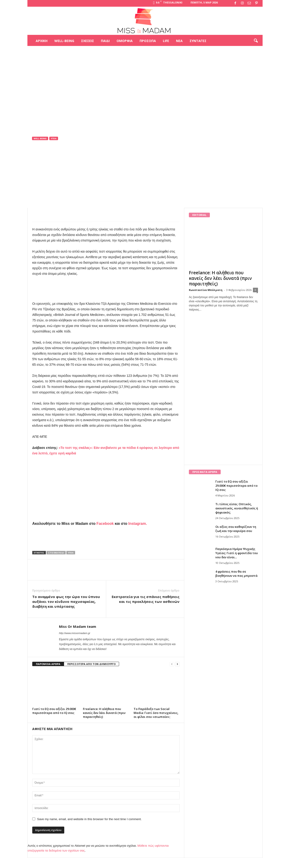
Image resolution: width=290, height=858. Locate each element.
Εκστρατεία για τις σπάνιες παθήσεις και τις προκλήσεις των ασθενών (145, 599)
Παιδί (105, 41)
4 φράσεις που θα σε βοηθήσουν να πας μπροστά (236, 573)
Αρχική (41, 41)
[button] (256, 41)
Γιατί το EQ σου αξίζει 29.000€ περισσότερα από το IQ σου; (54, 711)
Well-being (64, 41)
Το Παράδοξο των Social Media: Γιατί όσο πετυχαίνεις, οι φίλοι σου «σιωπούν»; (156, 713)
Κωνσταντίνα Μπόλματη (206, 290)
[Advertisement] (145, 61)
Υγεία (53, 138)
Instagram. (137, 524)
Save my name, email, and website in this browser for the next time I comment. (89, 819)
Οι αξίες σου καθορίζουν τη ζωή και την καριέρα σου (235, 529)
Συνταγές (198, 41)
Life (166, 41)
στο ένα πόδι (56, 552)
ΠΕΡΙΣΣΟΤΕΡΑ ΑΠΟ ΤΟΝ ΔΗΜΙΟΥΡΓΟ (91, 664)
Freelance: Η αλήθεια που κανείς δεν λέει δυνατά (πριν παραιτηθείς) (104, 713)
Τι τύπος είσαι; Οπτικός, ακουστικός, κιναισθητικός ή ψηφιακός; (236, 508)
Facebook (105, 524)
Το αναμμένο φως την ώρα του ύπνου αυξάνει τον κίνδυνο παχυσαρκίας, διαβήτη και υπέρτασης (66, 601)
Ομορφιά (125, 41)
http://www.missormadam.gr (74, 633)
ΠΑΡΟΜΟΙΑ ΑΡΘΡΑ (48, 664)
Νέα (179, 41)
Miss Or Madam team (52, 169)
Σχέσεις (87, 41)
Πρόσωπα (148, 41)
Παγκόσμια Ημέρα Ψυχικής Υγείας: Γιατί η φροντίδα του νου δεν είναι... (236, 553)
